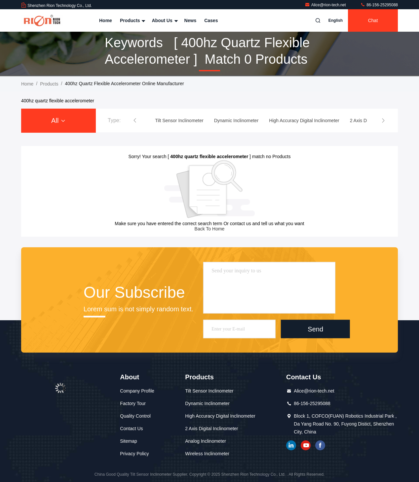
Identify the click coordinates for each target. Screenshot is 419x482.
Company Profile (137, 391)
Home (105, 20)
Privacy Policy (134, 453)
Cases (211, 20)
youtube (306, 445)
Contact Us (131, 428)
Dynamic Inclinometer (207, 403)
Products (132, 20)
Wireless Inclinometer (207, 453)
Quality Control (135, 416)
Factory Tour (133, 403)
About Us (164, 20)
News (190, 20)
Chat (373, 20)
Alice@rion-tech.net (326, 5)
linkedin (291, 445)
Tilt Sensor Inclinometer (209, 391)
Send (315, 328)
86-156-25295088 (379, 5)
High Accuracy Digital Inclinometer (220, 416)
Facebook (320, 445)
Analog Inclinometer (205, 441)
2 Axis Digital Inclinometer (211, 428)
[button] (135, 120)
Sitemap (128, 441)
